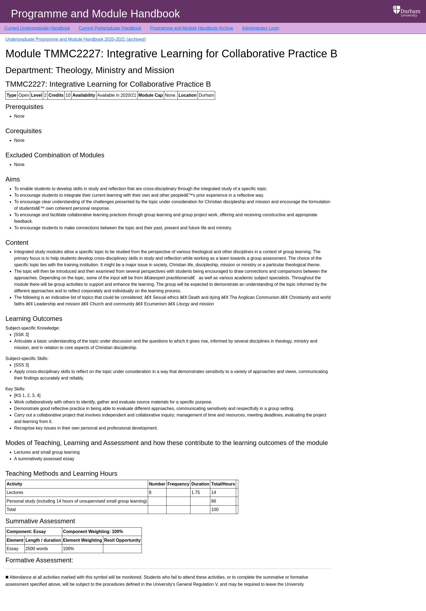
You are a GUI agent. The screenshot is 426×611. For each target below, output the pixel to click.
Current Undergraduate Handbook (37, 28)
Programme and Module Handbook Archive (191, 28)
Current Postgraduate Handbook (110, 28)
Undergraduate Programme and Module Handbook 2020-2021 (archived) (75, 39)
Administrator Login (260, 28)
